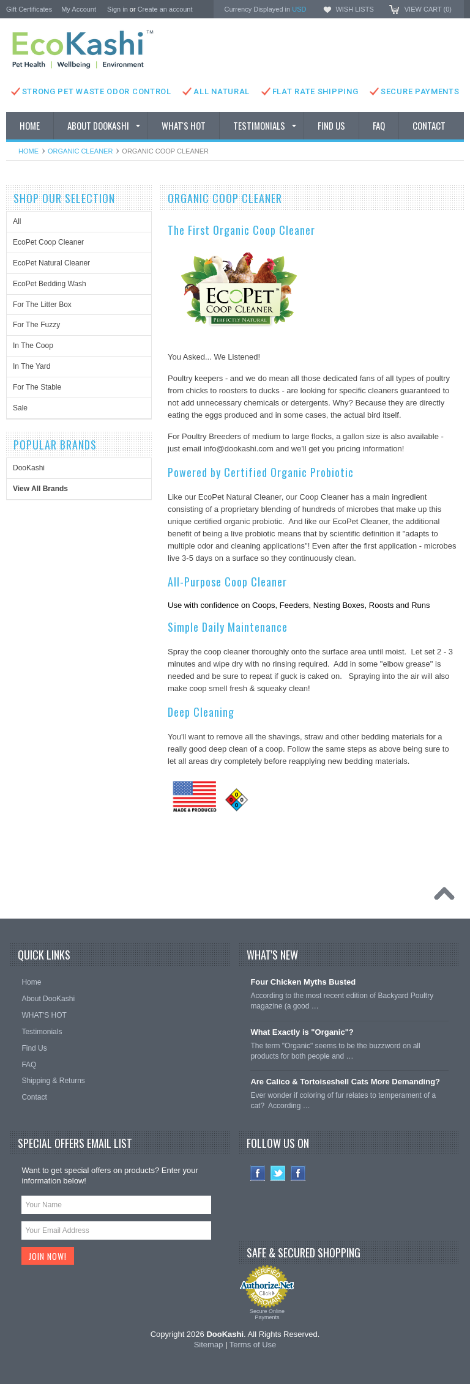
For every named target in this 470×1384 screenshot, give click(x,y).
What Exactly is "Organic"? (301, 1032)
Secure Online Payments (267, 1314)
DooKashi (29, 468)
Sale (20, 408)
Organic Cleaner (80, 151)
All (17, 221)
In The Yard (31, 366)
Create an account (165, 9)
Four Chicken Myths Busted (303, 981)
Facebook (258, 1173)
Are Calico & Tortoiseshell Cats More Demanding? (345, 1081)
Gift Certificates (29, 9)
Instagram (298, 1173)
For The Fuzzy (36, 324)
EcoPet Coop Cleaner (48, 242)
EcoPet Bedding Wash (49, 283)
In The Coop (33, 345)
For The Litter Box (42, 304)
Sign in (117, 9)
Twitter (278, 1173)
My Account (78, 9)
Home (28, 151)
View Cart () (428, 9)
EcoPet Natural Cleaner (51, 263)
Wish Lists (354, 9)
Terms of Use (253, 1344)
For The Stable (37, 387)
